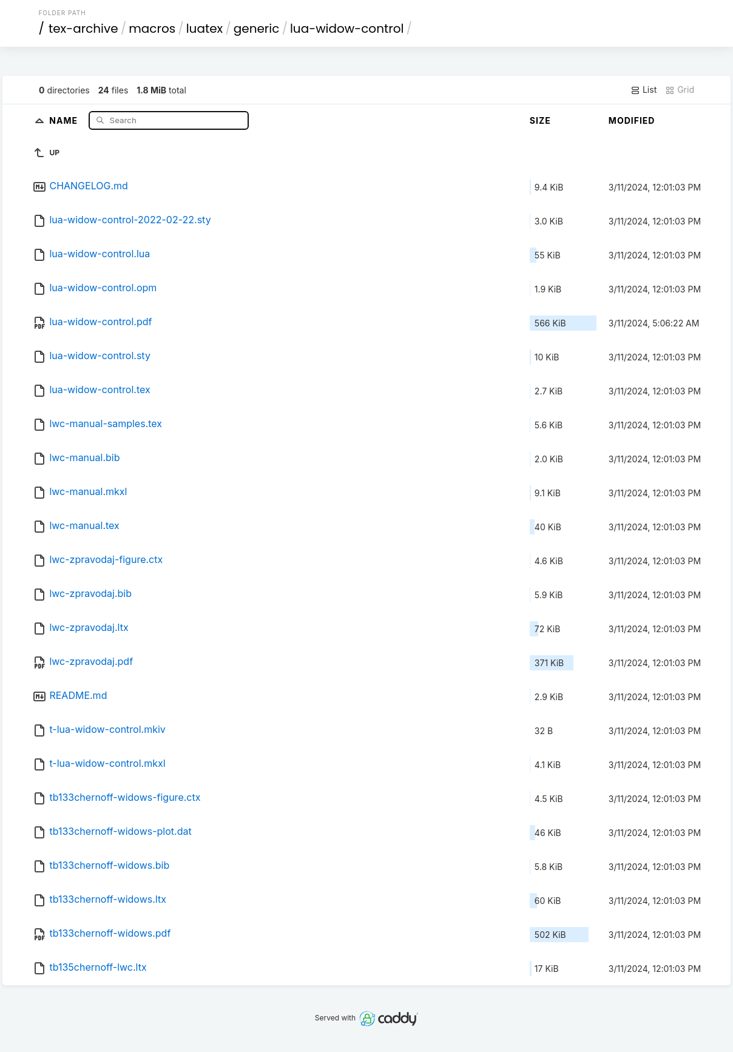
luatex (204, 28)
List (643, 89)
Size (540, 120)
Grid (679, 89)
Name (64, 120)
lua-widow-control (347, 28)
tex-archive (83, 28)
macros (152, 28)
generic (257, 28)
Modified (632, 120)
